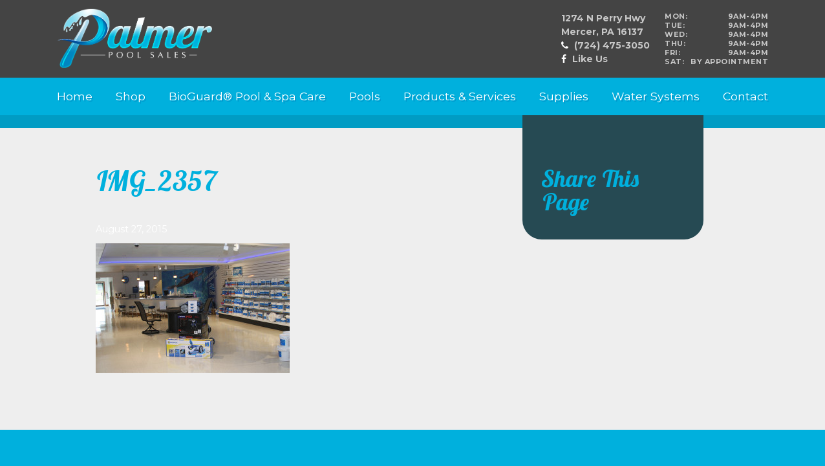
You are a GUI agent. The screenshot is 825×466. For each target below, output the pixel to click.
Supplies (563, 96)
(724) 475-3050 (612, 45)
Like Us (590, 59)
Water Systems (656, 96)
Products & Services (459, 96)
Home (74, 96)
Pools (364, 96)
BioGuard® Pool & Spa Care (247, 96)
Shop (130, 96)
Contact (745, 96)
